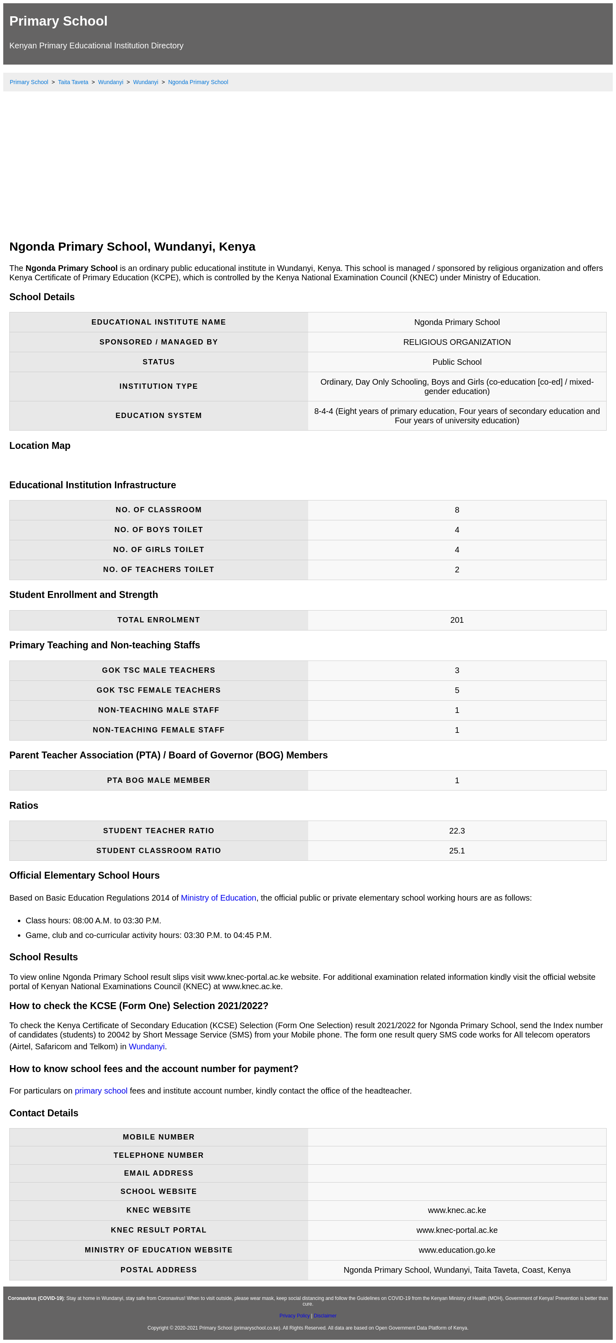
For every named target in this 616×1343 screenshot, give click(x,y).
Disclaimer (325, 1316)
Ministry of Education (219, 897)
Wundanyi (147, 1046)
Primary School (58, 20)
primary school (101, 1090)
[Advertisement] (308, 173)
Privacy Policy (294, 1316)
